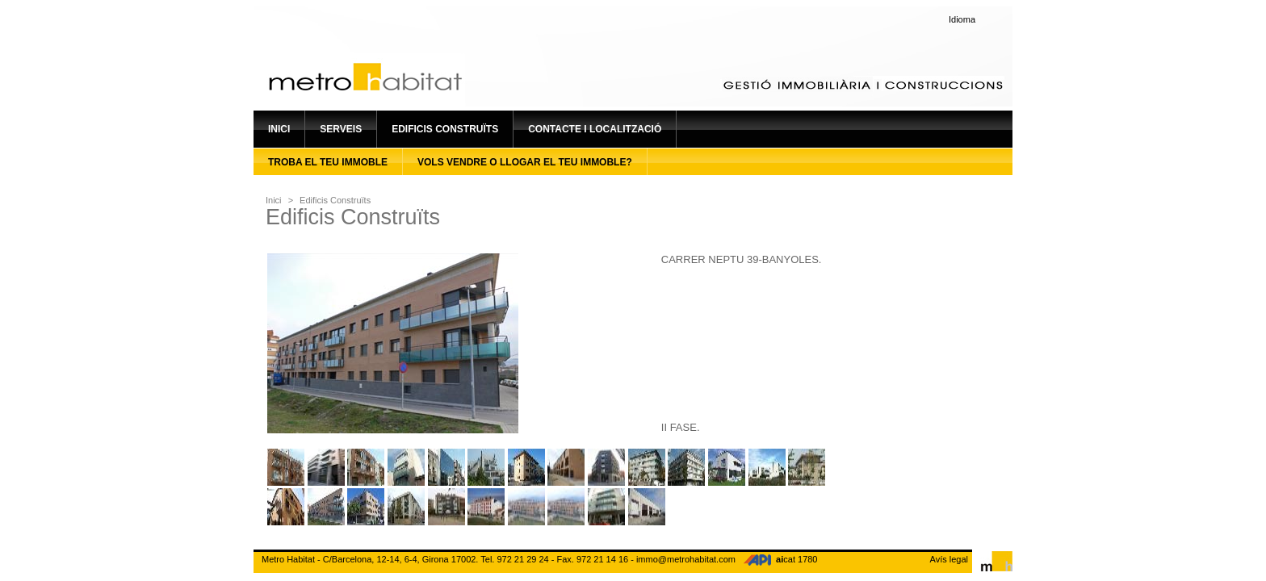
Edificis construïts (445, 129)
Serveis (341, 129)
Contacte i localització (594, 129)
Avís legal (949, 559)
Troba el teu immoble (328, 162)
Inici (279, 129)
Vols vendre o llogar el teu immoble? (524, 162)
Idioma (962, 19)
